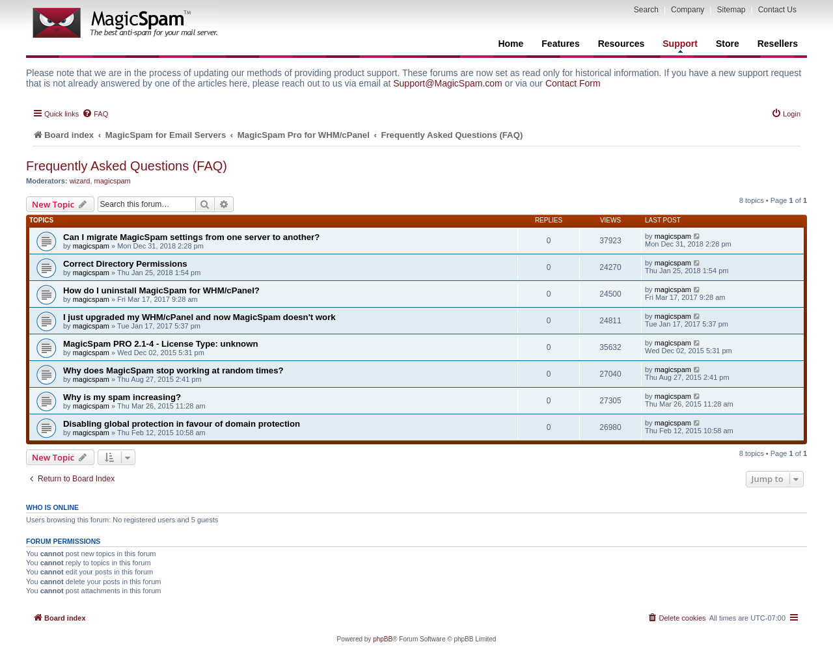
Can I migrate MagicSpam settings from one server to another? (191, 237)
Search (646, 9)
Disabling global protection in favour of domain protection (181, 424)
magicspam (112, 181)
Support (680, 45)
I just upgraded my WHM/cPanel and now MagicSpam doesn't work (199, 317)
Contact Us (777, 9)
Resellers (778, 43)
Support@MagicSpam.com (447, 83)
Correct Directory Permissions (125, 264)
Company (687, 9)
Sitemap (731, 9)
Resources (621, 43)
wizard (80, 181)
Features (560, 43)
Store (727, 43)
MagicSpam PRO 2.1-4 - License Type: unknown (160, 344)
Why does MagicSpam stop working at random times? (173, 370)
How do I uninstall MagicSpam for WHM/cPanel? (161, 290)
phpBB (382, 639)
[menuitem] (95, 114)
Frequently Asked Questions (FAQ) (126, 166)
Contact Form (573, 83)
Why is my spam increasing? (122, 397)
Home (510, 43)
